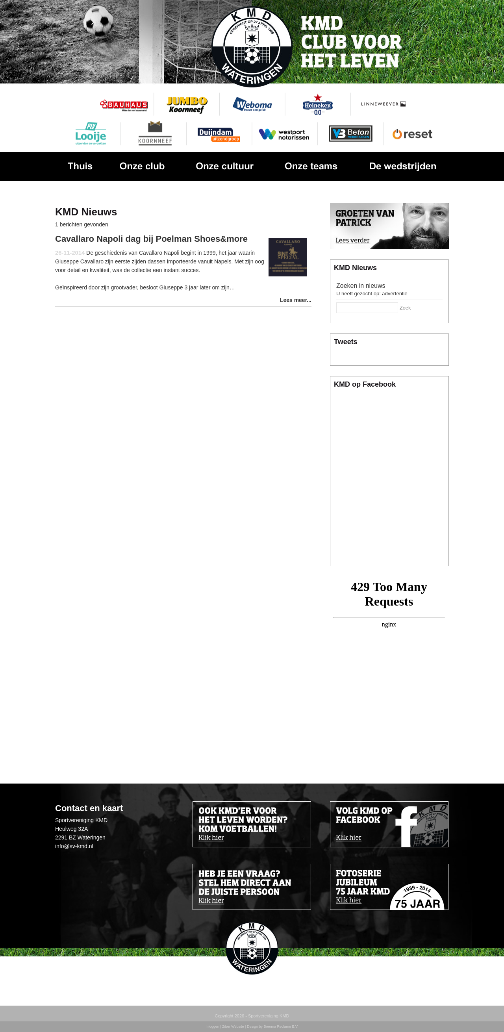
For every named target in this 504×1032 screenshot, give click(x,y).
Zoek (405, 308)
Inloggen (212, 1026)
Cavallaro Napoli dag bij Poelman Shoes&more (151, 239)
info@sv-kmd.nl (74, 846)
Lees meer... (295, 300)
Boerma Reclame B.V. (280, 1026)
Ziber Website (233, 1026)
